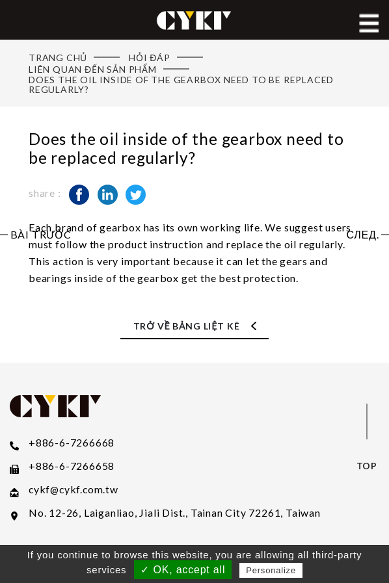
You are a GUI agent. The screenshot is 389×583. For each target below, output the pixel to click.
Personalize (271, 570)
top (366, 465)
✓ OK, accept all (183, 569)
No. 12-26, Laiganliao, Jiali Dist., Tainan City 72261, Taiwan (175, 513)
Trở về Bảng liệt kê (186, 325)
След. (362, 234)
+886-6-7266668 (71, 442)
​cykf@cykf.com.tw (73, 489)
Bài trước (41, 234)
